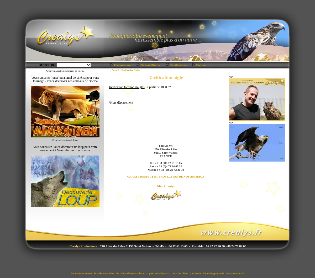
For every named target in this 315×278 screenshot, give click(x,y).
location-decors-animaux (132, 273)
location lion (180, 273)
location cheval (235, 273)
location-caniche (104, 273)
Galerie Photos (150, 65)
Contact (201, 65)
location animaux (81, 273)
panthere (195, 273)
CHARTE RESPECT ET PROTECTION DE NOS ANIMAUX (165, 176)
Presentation (122, 65)
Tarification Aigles (131, 70)
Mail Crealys (166, 186)
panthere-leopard (159, 273)
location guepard (213, 273)
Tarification (178, 65)
